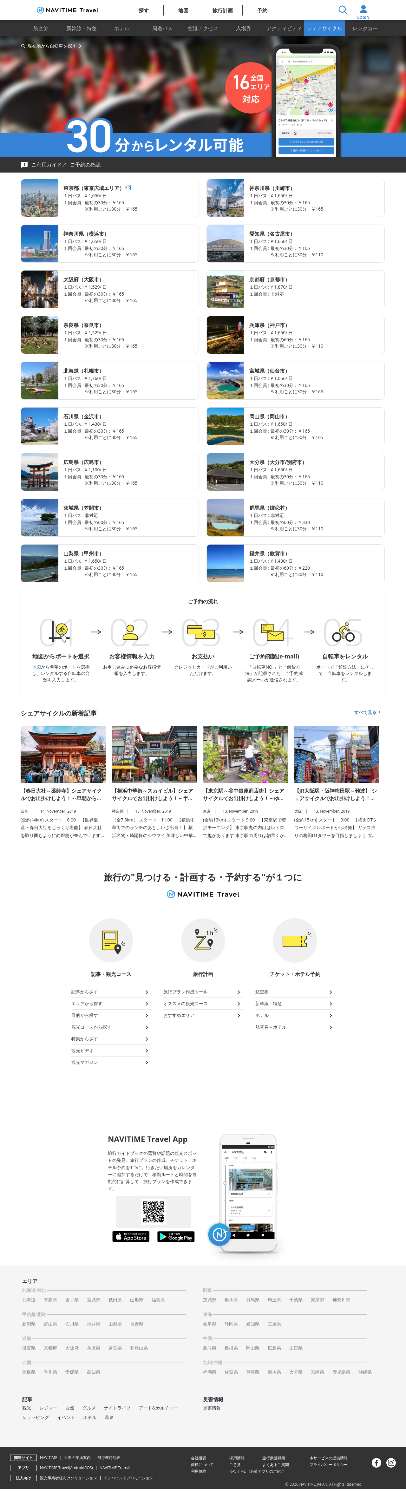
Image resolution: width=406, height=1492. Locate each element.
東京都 (317, 1300)
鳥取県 (209, 1348)
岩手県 (72, 1300)
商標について (202, 1464)
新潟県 (29, 1324)
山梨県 (115, 1324)
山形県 (136, 1300)
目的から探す (111, 1015)
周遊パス (162, 28)
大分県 (296, 1372)
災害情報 (212, 1408)
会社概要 (198, 1458)
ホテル (121, 28)
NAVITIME (48, 1457)
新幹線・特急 (81, 28)
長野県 (136, 1324)
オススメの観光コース (203, 1004)
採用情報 (237, 1458)
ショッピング (35, 1417)
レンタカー (365, 28)
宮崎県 (317, 1372)
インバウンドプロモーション (128, 1478)
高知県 (93, 1372)
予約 (262, 10)
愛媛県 (72, 1372)
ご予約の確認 (85, 164)
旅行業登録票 (273, 1458)
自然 (69, 1408)
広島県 (274, 1348)
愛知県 (252, 1324)
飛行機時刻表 (108, 1457)
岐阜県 (209, 1324)
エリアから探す (111, 1004)
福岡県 (209, 1372)
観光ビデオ (111, 1051)
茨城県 (209, 1300)
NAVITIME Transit (115, 1467)
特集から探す (111, 1039)
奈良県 (115, 1348)
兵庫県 (93, 1348)
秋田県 (115, 1300)
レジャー (48, 1408)
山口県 (296, 1348)
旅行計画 (223, 10)
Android (77, 1467)
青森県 (50, 1300)
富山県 (50, 1324)
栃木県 (231, 1300)
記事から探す (111, 992)
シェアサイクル (324, 28)
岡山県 (252, 1348)
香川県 (50, 1372)
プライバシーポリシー (329, 1464)
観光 (26, 1408)
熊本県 (274, 1372)
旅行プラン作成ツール (203, 992)
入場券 (243, 28)
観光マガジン (111, 1062)
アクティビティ (284, 28)
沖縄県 (365, 1372)
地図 (183, 10)
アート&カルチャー (158, 1408)
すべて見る (368, 712)
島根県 (231, 1348)
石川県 (72, 1324)
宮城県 (93, 1300)
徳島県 (29, 1372)
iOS (89, 1467)
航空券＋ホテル (295, 1027)
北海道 (29, 1300)
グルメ (89, 1408)
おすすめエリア (203, 1015)
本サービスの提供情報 (329, 1458)
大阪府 (72, 1348)
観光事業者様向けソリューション (68, 1478)
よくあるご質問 (275, 1464)
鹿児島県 (341, 1372)
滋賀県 (29, 1348)
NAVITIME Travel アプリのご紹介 (257, 1471)
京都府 (50, 1348)
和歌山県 (139, 1348)
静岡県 (231, 1324)
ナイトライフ (117, 1408)
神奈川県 (341, 1300)
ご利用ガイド (46, 164)
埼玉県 (274, 1300)
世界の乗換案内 (77, 1457)
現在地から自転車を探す (52, 46)
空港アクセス (203, 28)
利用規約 (198, 1471)
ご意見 (235, 1464)
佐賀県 (231, 1372)
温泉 (109, 1417)
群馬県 (252, 1300)
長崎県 (252, 1372)
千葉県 (296, 1300)
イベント (66, 1417)
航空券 (41, 28)
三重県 (274, 1324)
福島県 (158, 1300)
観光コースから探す (111, 1027)
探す (144, 10)
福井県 (93, 1324)
